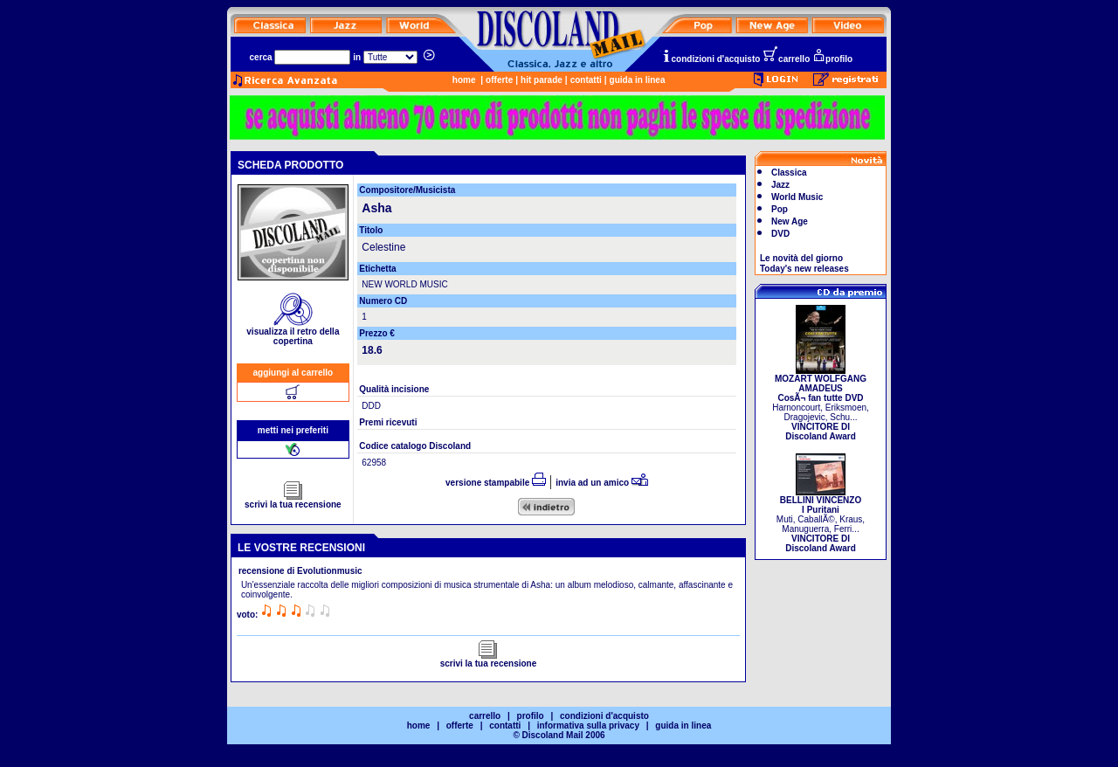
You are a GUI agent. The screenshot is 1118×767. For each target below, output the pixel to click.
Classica (789, 172)
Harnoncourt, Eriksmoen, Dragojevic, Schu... (820, 403)
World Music (797, 197)
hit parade (541, 80)
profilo (832, 59)
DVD (780, 233)
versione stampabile (495, 482)
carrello (786, 59)
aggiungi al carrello (293, 372)
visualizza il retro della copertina (292, 332)
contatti (586, 80)
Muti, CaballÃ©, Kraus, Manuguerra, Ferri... (820, 520)
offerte (499, 80)
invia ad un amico (602, 482)
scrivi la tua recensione (293, 500)
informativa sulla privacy (588, 725)
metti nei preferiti (293, 430)
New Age (789, 221)
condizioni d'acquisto (711, 59)
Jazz (780, 185)
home (464, 80)
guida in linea (638, 80)
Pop (779, 209)
